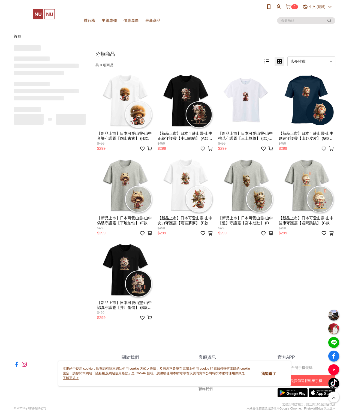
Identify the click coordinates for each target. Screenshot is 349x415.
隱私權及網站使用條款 (111, 373)
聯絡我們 (205, 389)
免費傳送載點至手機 (306, 381)
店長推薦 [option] (298, 61)
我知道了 (268, 373)
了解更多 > (71, 378)
